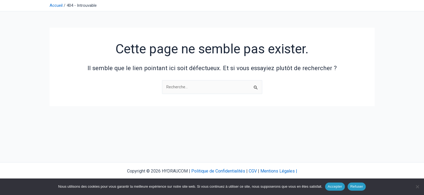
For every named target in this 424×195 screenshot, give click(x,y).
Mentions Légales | (278, 171)
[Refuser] (417, 186)
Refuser (356, 186)
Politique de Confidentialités (218, 171)
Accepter (335, 186)
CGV (253, 171)
